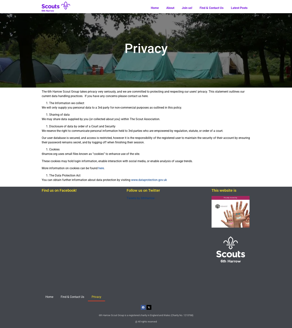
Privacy (96, 297)
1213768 (188, 315)
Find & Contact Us (211, 8)
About (170, 8)
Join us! (187, 8)
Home (155, 8)
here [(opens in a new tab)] (101, 168)
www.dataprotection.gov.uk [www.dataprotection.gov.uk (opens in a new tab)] (149, 180)
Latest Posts (239, 8)
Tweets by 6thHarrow (141, 198)
